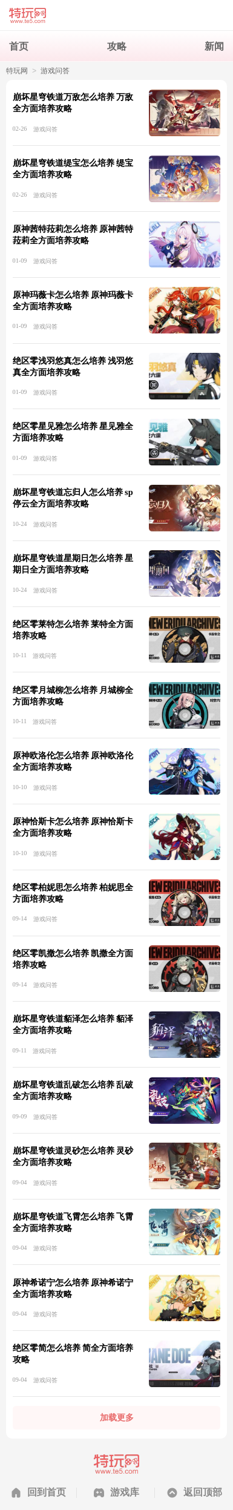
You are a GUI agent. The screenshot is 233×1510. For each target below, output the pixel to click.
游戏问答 (55, 71)
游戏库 (124, 1491)
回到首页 (46, 1491)
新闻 (214, 46)
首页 (18, 46)
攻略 (116, 46)
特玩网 (17, 71)
